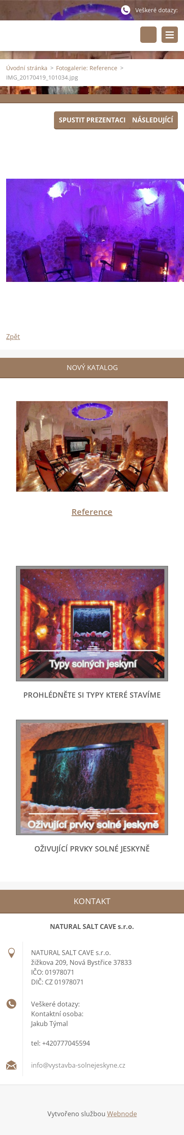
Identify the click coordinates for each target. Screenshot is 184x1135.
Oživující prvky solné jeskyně (92, 848)
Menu (170, 35)
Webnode (122, 1113)
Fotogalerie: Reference (86, 68)
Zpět (13, 336)
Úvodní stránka (26, 68)
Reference (92, 511)
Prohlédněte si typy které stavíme (92, 695)
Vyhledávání (148, 35)
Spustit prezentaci (92, 119)
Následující (152, 119)
